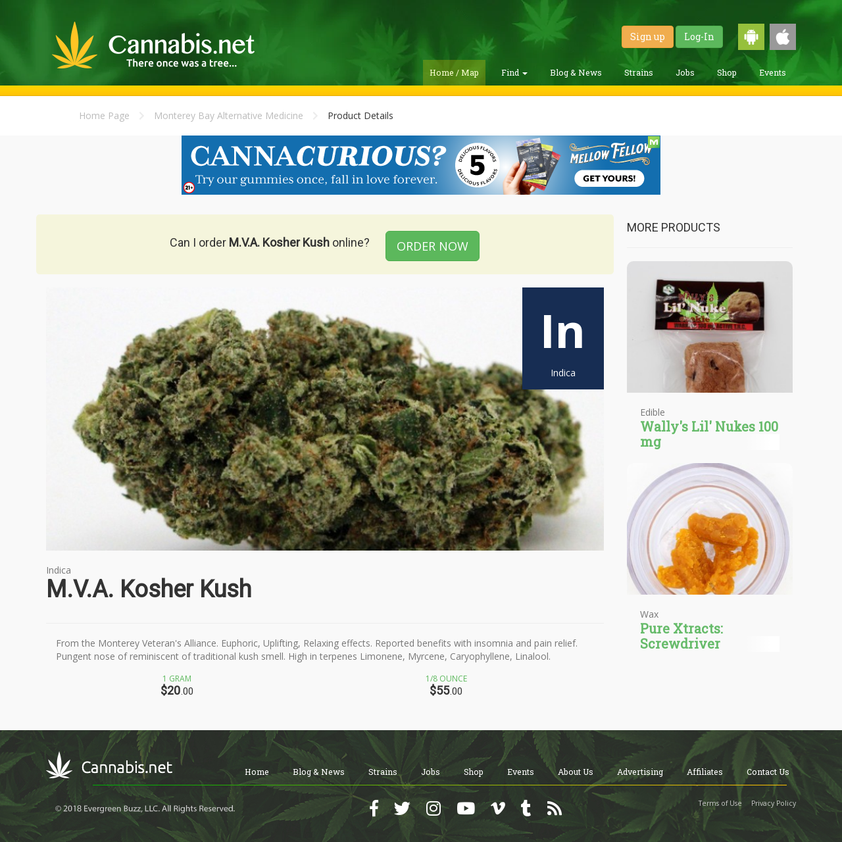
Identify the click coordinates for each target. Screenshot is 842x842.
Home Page (104, 115)
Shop (727, 72)
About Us (575, 771)
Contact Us (768, 771)
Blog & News (576, 72)
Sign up (647, 36)
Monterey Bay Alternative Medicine (228, 115)
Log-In (699, 36)
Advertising (640, 771)
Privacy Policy (773, 803)
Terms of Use (720, 803)
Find (514, 72)
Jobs (685, 72)
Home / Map (454, 72)
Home (257, 771)
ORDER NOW (432, 246)
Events (772, 72)
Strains (638, 72)
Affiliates (705, 771)
